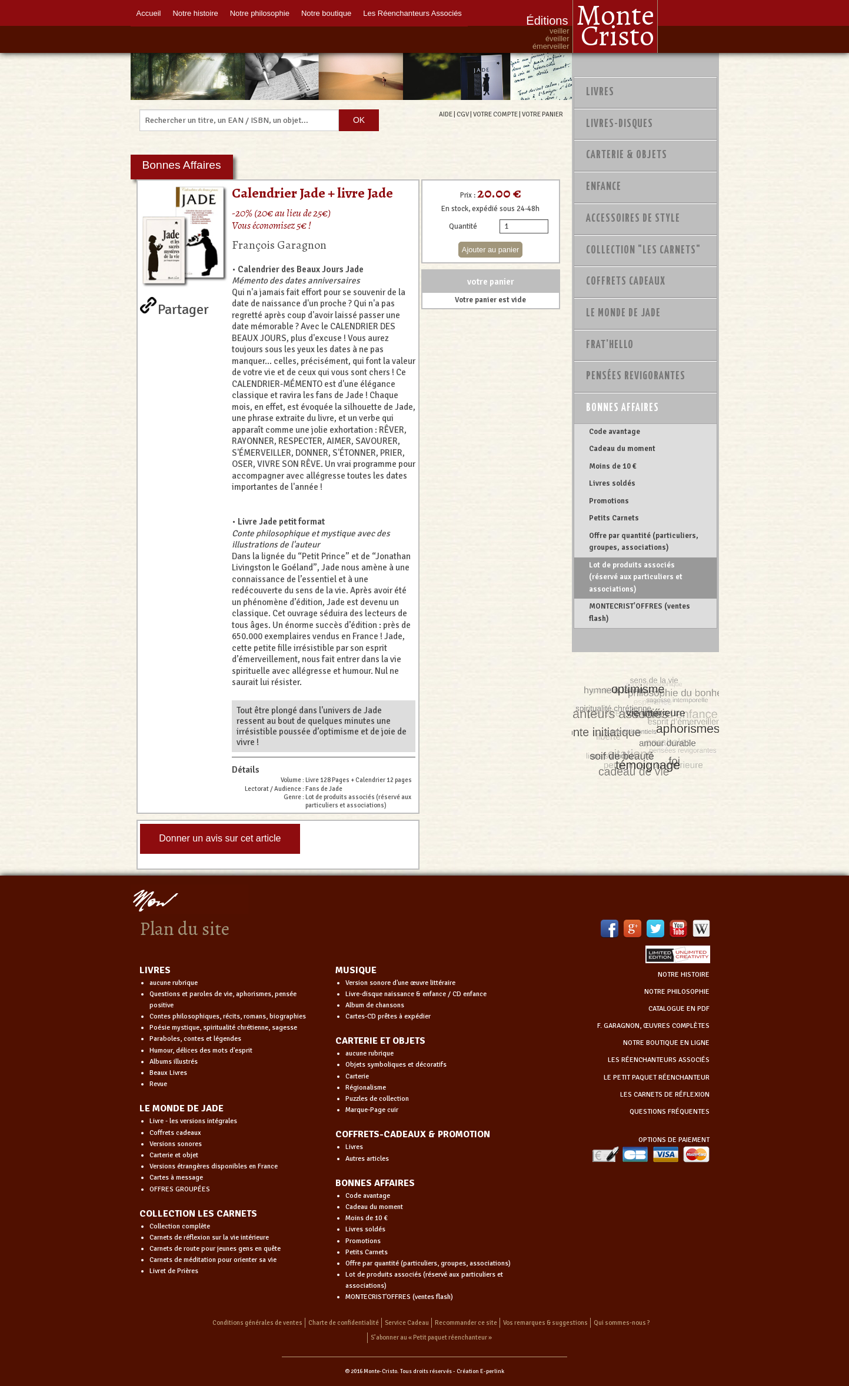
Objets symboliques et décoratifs (396, 1064)
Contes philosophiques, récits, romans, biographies (227, 1016)
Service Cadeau (407, 1323)
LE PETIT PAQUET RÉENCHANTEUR (657, 1077)
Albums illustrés (173, 1061)
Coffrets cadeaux (175, 1132)
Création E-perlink (480, 1371)
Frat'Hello (610, 345)
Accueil (148, 13)
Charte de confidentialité (343, 1323)
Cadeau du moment (622, 448)
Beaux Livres (168, 1072)
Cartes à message (176, 1177)
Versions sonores (175, 1144)
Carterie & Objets (626, 155)
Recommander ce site (466, 1323)
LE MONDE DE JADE (181, 1108)
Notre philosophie (259, 13)
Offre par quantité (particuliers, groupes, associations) (643, 541)
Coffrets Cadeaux (625, 281)
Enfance (603, 187)
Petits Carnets (614, 518)
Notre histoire (195, 13)
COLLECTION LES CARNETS (198, 1214)
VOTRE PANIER (542, 114)
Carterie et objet (173, 1155)
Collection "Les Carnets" (643, 250)
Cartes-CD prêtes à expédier (388, 1016)
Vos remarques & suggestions (545, 1323)
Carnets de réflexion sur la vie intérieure (209, 1237)
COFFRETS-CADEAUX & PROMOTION (412, 1134)
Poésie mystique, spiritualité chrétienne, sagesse (223, 1027)
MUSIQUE (356, 970)
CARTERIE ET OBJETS (380, 1041)
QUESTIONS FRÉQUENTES (670, 1111)
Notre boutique (326, 13)
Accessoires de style (633, 218)
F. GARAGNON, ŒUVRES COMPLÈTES (653, 1025)
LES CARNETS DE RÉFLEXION (665, 1094)
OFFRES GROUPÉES (179, 1189)
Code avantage (614, 431)
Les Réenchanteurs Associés (412, 13)
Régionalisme (365, 1087)
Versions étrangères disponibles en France (213, 1166)
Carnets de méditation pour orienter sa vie (213, 1259)
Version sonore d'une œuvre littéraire (400, 982)
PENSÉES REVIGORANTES (635, 376)
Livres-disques (619, 124)
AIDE (445, 114)
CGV (463, 114)
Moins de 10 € (613, 466)
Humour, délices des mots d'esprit (200, 1050)
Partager (183, 306)
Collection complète (179, 1226)
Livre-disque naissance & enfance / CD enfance (416, 994)
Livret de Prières (173, 1271)
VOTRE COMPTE (495, 114)
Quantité (463, 226)
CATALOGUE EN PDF (679, 1008)
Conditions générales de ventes (257, 1323)
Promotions (609, 501)
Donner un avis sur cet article (220, 838)
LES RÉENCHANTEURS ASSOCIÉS (659, 1060)
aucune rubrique (173, 982)
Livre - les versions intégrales (193, 1121)
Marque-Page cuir (371, 1110)
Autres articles (367, 1158)
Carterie (357, 1076)
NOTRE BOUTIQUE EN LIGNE (666, 1042)
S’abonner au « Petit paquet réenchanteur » (431, 1337)
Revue (158, 1084)
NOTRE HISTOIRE (684, 974)
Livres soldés (612, 483)
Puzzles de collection (377, 1098)
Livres (600, 92)
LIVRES (155, 970)
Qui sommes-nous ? (622, 1323)
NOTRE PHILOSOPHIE (677, 991)
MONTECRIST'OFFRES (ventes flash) (639, 612)
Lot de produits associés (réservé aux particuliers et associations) (635, 577)
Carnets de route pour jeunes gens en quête (215, 1248)
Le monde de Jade (623, 313)
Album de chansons (374, 1005)
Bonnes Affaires (622, 408)
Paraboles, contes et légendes (195, 1038)
